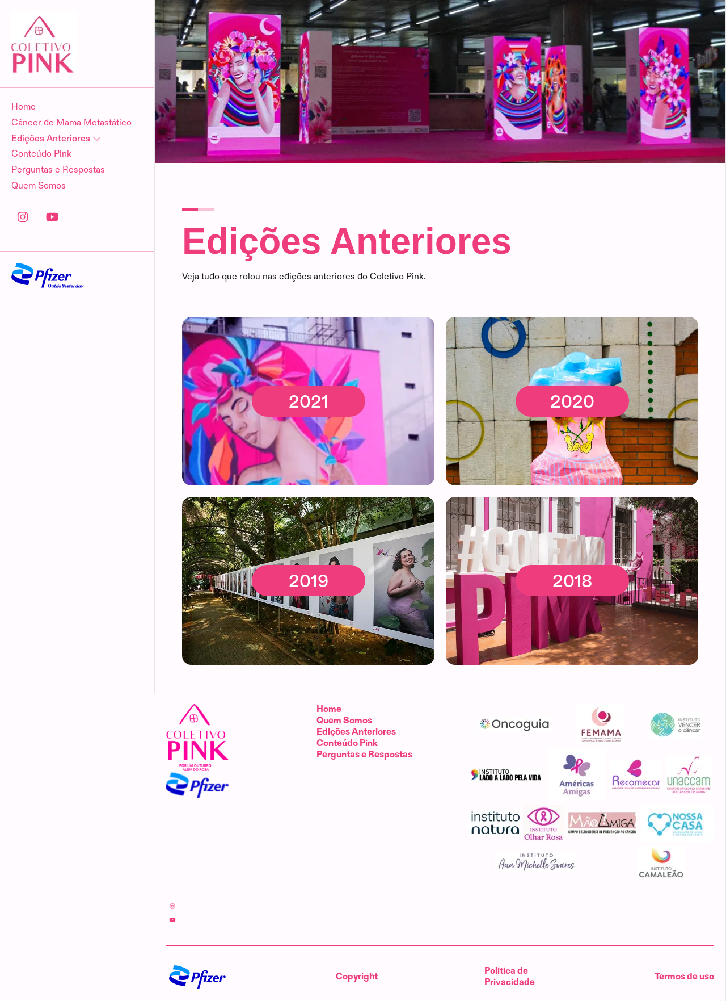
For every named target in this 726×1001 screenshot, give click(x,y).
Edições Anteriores (356, 732)
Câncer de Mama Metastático (71, 123)
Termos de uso (684, 977)
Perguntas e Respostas (58, 170)
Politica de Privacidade (509, 977)
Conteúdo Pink (41, 154)
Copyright (357, 977)
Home (23, 107)
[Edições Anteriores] (77, 138)
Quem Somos (38, 186)
